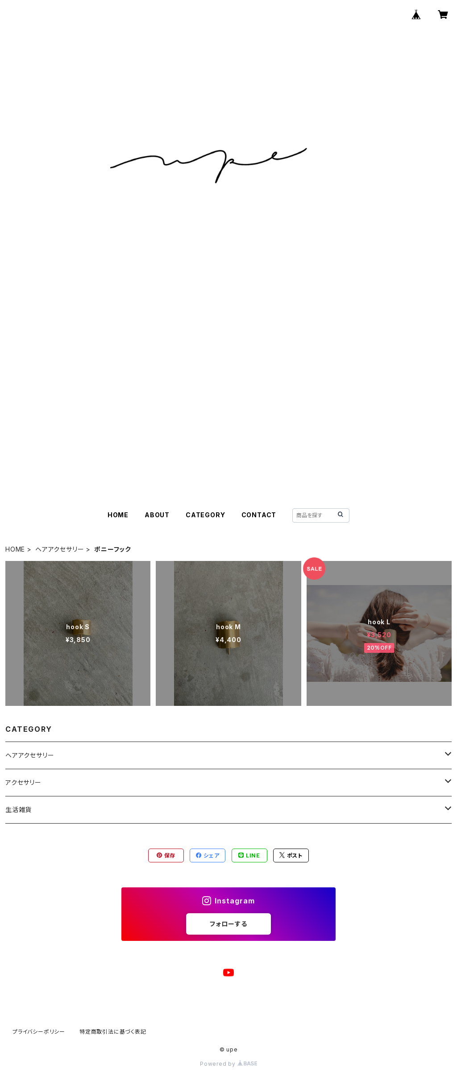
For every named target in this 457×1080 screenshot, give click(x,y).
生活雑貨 (18, 809)
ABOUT (157, 515)
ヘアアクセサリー (59, 549)
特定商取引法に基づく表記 (112, 1031)
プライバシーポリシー (38, 1031)
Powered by (228, 1063)
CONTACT (259, 515)
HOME (118, 515)
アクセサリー (23, 782)
